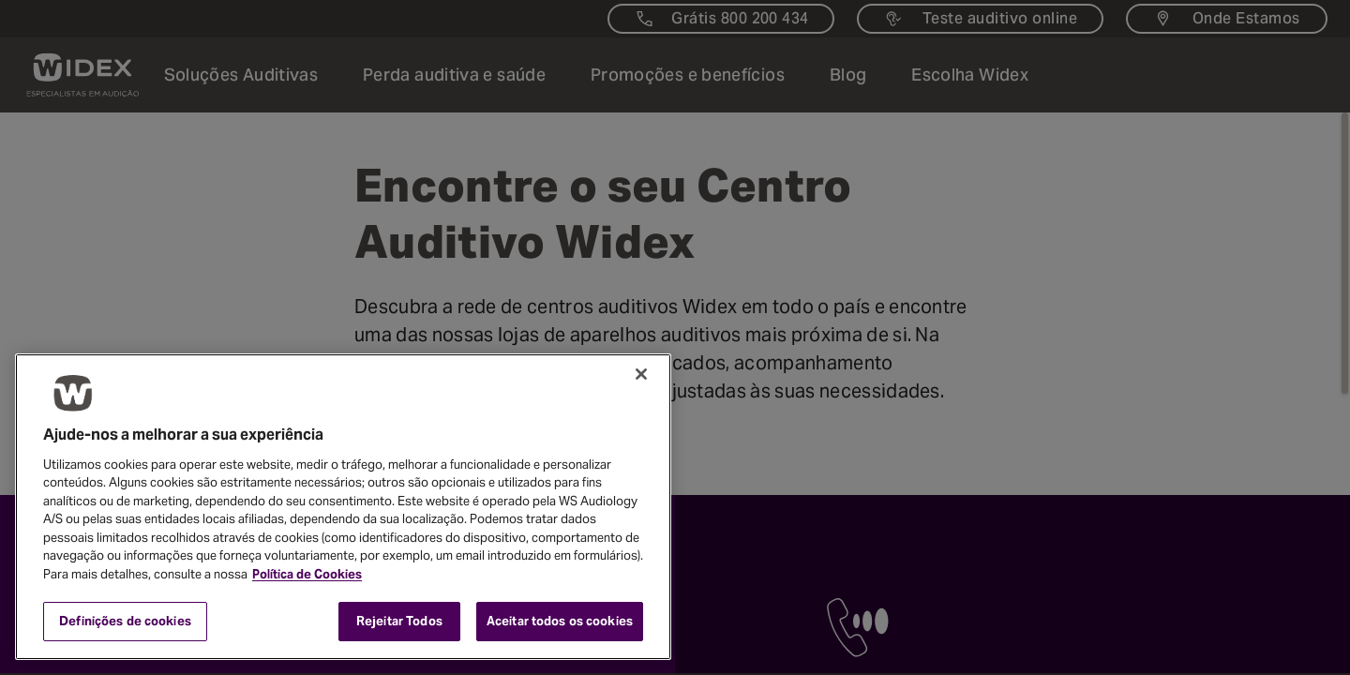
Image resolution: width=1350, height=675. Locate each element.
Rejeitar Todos (399, 621)
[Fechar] (641, 374)
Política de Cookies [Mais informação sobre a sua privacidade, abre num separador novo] (307, 574)
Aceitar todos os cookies (560, 621)
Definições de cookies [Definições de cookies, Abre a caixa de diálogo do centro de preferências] (125, 621)
